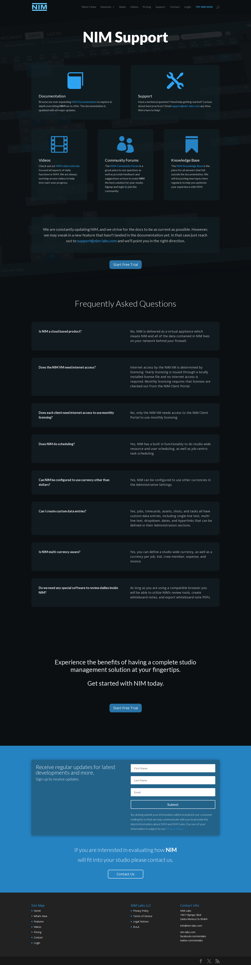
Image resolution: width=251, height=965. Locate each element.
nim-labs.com (187, 932)
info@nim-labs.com (191, 925)
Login (187, 7)
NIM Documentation (84, 101)
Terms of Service (142, 916)
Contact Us (126, 874)
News (122, 7)
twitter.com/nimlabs (191, 940)
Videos (134, 7)
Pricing (147, 7)
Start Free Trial (125, 264)
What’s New (89, 7)
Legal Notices (141, 921)
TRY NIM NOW (204, 7)
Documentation (52, 96)
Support (160, 7)
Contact (175, 7)
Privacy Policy (174, 829)
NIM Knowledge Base (189, 165)
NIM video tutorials (68, 165)
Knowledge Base (185, 160)
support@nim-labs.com (186, 106)
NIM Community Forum (124, 165)
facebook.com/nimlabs (193, 936)
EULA (136, 927)
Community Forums (122, 160)
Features (106, 7)
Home (37, 910)
